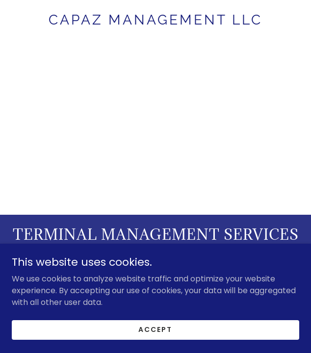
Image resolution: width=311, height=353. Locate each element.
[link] (155, 20)
